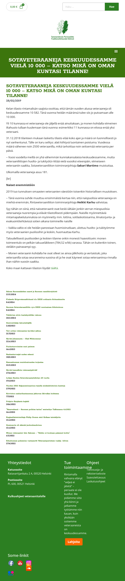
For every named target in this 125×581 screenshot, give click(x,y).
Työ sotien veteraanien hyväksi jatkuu (23, 331)
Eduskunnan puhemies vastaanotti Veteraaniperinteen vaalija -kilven (37, 441)
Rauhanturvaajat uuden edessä (20, 354)
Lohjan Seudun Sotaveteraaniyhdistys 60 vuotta (27, 378)
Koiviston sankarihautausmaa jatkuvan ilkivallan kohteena (32, 393)
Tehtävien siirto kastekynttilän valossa (23, 315)
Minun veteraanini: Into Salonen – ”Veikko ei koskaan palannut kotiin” (38, 433)
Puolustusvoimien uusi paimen (20, 346)
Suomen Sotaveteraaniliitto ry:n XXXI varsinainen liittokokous (34, 307)
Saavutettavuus (96, 477)
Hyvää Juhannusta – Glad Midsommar (23, 339)
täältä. (54, 268)
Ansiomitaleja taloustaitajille (19, 323)
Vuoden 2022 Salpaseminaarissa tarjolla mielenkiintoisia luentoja (35, 386)
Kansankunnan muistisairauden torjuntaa (24, 362)
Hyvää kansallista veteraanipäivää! (21, 370)
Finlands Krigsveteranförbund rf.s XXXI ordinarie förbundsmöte (35, 299)
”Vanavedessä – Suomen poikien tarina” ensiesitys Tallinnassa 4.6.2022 (38, 409)
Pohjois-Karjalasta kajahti (17, 401)
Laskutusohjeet (96, 481)
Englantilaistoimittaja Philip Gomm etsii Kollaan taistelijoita (33, 417)
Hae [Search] (111, 6)
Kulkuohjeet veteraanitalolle (25, 490)
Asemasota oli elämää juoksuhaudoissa (24, 425)
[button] (116, 51)
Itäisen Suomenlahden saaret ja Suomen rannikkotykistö (31, 291)
